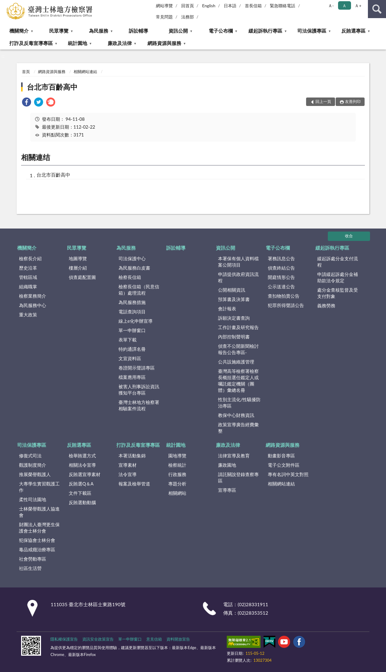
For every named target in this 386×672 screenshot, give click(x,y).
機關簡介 (19, 31)
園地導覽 (177, 455)
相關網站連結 (85, 71)
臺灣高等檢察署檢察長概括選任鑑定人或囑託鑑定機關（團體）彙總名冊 (238, 380)
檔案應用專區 (132, 377)
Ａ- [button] (331, 5)
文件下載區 (80, 493)
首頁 (26, 71)
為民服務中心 (32, 305)
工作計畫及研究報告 (238, 327)
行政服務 (177, 474)
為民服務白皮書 (134, 267)
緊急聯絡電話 (282, 5)
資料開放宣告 (178, 639)
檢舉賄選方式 (82, 455)
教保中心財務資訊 (236, 415)
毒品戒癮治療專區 (37, 549)
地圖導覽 (78, 258)
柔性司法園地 (32, 499)
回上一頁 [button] (323, 101)
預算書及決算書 (234, 299)
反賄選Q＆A (81, 483)
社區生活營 (30, 568)
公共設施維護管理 (236, 361)
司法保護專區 (311, 31)
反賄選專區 (353, 31)
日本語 (230, 5)
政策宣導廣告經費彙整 (238, 428)
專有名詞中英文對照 (288, 474)
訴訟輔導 (138, 31)
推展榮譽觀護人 (35, 474)
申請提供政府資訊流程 (238, 277)
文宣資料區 (130, 358)
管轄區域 (28, 277)
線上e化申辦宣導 (136, 321)
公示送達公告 (281, 286)
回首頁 (187, 5)
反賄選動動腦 (82, 502)
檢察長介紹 (30, 258)
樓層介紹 (78, 267)
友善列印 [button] (353, 101)
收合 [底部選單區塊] (349, 235)
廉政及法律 (120, 43)
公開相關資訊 (231, 290)
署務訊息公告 (281, 258)
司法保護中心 (132, 258)
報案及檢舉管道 (134, 483)
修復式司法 (30, 455)
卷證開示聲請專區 (137, 367)
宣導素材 (128, 465)
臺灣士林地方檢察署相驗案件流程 (139, 405)
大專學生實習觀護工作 (39, 487)
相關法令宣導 (82, 465)
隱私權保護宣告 (64, 639)
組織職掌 (28, 286)
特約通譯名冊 (132, 349)
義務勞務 (326, 305)
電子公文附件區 (283, 465)
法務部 (187, 16)
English (208, 5)
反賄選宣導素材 (84, 474)
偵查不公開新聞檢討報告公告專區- (238, 349)
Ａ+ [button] (358, 5)
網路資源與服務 (164, 43)
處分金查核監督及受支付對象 (337, 293)
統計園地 (77, 43)
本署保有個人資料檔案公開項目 (238, 261)
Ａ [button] (344, 5)
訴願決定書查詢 (234, 318)
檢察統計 (177, 465)
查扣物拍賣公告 (283, 296)
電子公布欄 (221, 31)
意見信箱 (154, 639)
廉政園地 (227, 465)
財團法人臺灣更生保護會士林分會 (39, 527)
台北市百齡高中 (52, 86)
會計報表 (227, 308)
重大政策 (28, 314)
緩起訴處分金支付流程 (337, 261)
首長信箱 (253, 5)
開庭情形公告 (281, 277)
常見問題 (164, 16)
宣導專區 (227, 490)
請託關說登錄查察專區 (238, 477)
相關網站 (177, 493)
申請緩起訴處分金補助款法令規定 (337, 277)
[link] (26, 103)
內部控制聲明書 (234, 336)
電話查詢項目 (132, 311)
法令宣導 (128, 474)
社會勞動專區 (32, 559)
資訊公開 (178, 31)
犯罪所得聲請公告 (286, 305)
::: (4, 4)
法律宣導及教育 (234, 455)
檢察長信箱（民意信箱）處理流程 (139, 290)
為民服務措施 (132, 302)
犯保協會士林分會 (37, 540)
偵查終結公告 (281, 267)
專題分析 (177, 483)
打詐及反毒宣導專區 (31, 43)
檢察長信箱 (130, 277)
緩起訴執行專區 (265, 31)
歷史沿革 (28, 267)
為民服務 (98, 31)
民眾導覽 (58, 31)
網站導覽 (164, 5)
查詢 (377, 9)
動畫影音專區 (281, 455)
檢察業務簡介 (32, 296)
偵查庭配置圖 (82, 277)
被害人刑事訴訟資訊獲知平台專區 (139, 389)
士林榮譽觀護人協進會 (39, 512)
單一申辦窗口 (132, 330)
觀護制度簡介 (32, 465)
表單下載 (128, 339)
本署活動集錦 (132, 455)
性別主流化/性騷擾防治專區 (239, 402)
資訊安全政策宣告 (98, 639)
